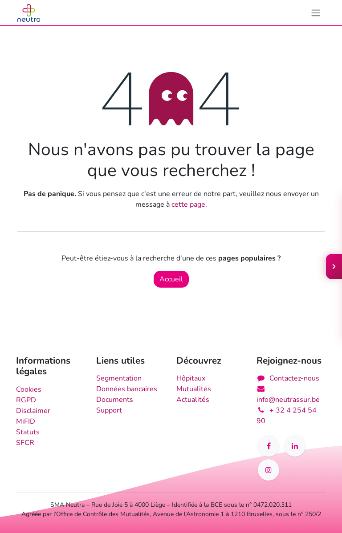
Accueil (171, 279)
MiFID (25, 421)
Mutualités (193, 389)
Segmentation (119, 378)
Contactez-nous (294, 378)
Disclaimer (33, 411)
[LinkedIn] (294, 446)
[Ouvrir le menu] (334, 266)
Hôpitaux (190, 378)
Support (109, 410)
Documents (114, 400)
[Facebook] (268, 446)
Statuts (28, 432)
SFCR (25, 443)
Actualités (192, 400)
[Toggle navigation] (316, 13)
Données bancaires (126, 389)
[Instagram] (268, 470)
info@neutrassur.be (288, 400)
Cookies (28, 389)
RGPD (26, 400)
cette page (188, 204)
